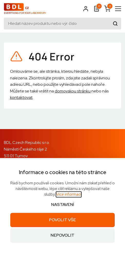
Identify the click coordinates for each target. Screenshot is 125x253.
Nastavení (62, 204)
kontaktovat (21, 97)
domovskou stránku (73, 91)
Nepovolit (62, 235)
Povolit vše (62, 220)
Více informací (68, 194)
